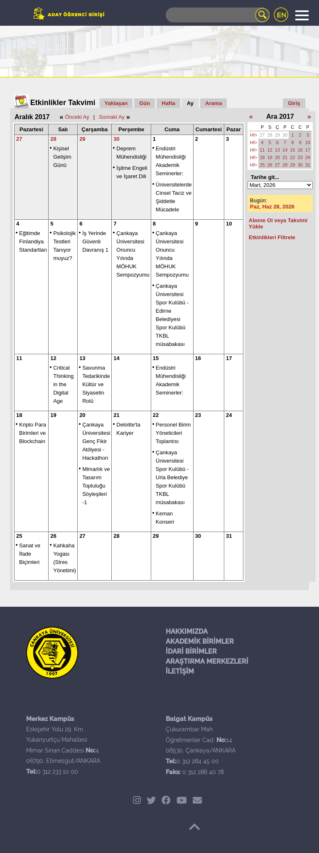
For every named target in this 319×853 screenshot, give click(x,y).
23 (198, 415)
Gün (144, 103)
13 (82, 358)
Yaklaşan (116, 103)
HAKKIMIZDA (187, 631)
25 (19, 536)
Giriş (294, 103)
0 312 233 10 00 (57, 771)
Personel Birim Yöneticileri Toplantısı (173, 433)
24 (229, 415)
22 (156, 415)
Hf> (253, 134)
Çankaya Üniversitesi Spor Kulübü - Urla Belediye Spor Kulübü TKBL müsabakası (172, 477)
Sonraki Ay (112, 117)
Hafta (168, 103)
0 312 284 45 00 (198, 761)
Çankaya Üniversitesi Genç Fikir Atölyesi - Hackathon (96, 441)
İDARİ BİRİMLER (191, 651)
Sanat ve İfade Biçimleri (29, 553)
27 (19, 139)
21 (116, 415)
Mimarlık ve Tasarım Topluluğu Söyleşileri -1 (96, 485)
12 (53, 358)
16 (198, 358)
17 (229, 358)
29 (82, 139)
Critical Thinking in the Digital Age (63, 384)
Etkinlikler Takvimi (63, 102)
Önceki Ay (77, 117)
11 (19, 358)
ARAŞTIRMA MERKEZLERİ (207, 661)
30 (116, 139)
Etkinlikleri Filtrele (272, 237)
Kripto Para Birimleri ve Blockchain (32, 433)
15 (156, 358)
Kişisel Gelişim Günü (62, 156)
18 (19, 415)
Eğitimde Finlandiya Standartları (33, 241)
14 (116, 358)
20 (82, 415)
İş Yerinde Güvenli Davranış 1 (95, 241)
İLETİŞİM (180, 671)
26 (53, 536)
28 (53, 139)
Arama (213, 103)
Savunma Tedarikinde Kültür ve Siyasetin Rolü (96, 384)
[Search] (218, 14)
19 (53, 415)
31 (229, 536)
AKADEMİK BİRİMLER (200, 641)
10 (229, 224)
